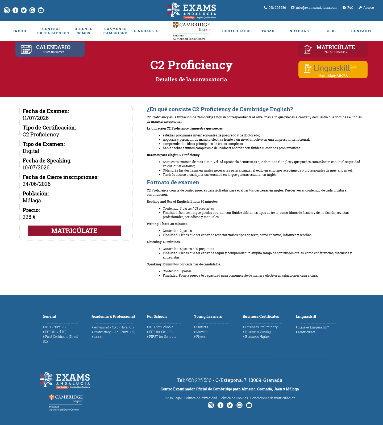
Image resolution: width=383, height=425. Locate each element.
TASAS (267, 31)
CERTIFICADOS (236, 31)
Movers (201, 332)
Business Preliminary (261, 327)
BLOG (331, 31)
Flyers (201, 336)
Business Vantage (258, 332)
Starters (202, 327)
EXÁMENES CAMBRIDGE (115, 31)
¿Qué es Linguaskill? (313, 327)
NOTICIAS (299, 31)
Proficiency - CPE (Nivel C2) (114, 332)
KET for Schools (161, 327)
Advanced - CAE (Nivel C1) (114, 327)
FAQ (348, 7)
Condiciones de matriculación (272, 398)
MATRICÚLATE (74, 230)
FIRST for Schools (162, 336)
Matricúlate (306, 332)
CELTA (99, 337)
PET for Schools (161, 332)
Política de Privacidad (200, 398)
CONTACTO (362, 31)
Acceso (366, 7)
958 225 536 (275, 7)
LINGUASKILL (147, 31)
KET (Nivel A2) (56, 327)
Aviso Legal (173, 398)
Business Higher (257, 336)
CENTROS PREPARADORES (51, 31)
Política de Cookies (233, 398)
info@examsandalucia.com (314, 7)
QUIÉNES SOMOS (84, 31)
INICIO (19, 31)
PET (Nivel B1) (55, 332)
